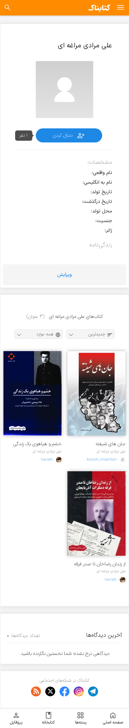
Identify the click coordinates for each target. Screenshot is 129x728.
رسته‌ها (80, 718)
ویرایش (64, 274)
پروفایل (16, 718)
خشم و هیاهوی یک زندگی (37, 444)
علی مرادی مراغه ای (111, 451)
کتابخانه (48, 718)
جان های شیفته (111, 444)
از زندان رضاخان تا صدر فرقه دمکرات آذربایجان (100, 564)
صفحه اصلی (113, 718)
